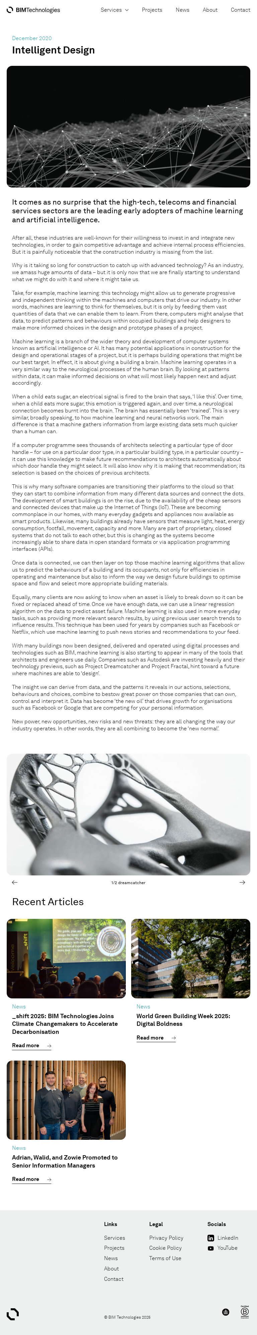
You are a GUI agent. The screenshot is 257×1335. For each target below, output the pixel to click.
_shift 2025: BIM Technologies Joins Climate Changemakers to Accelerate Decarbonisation (65, 1023)
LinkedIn (228, 1238)
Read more (25, 1045)
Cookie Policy (165, 1248)
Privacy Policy (166, 1238)
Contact (240, 10)
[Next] (242, 882)
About (210, 10)
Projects (152, 10)
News (182, 10)
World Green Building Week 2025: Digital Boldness (183, 1019)
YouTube (228, 1248)
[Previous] (14, 882)
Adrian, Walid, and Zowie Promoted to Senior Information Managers (65, 1161)
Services (114, 10)
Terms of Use (165, 1258)
